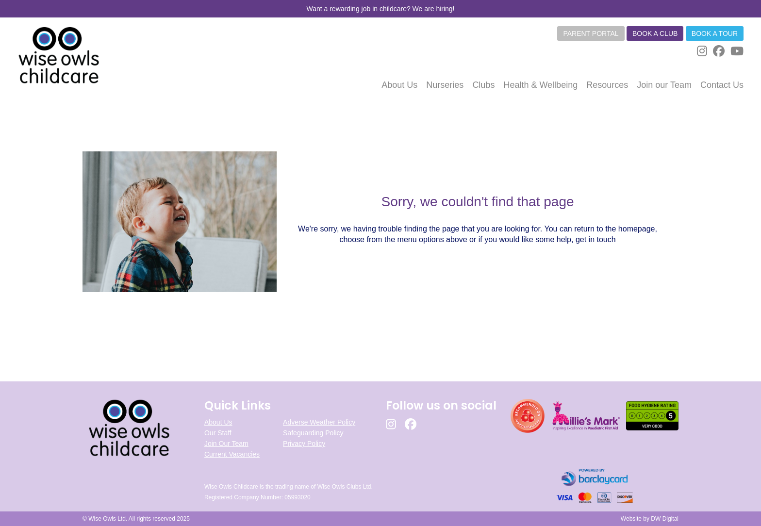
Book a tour (715, 33)
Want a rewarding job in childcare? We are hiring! (380, 9)
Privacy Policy (304, 443)
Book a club (655, 33)
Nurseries (444, 85)
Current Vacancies (232, 454)
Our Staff (218, 433)
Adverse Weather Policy (319, 422)
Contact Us (722, 85)
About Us (218, 422)
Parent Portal (590, 33)
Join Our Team (226, 443)
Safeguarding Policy (313, 433)
